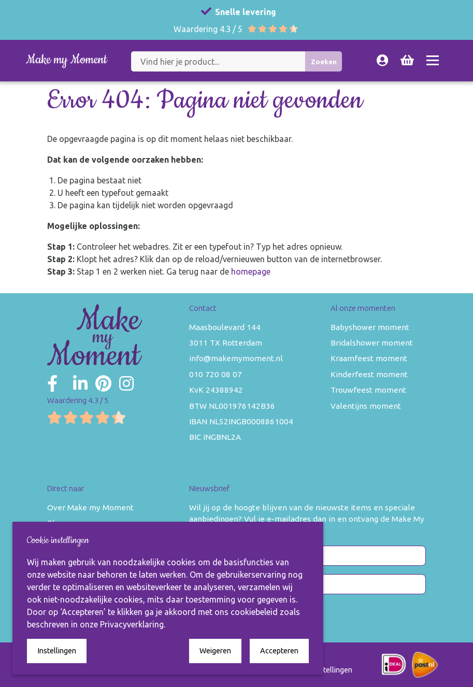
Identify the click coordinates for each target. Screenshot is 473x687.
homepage (250, 271)
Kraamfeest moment (369, 358)
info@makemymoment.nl (236, 358)
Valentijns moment (366, 406)
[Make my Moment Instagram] (126, 383)
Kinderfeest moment (369, 374)
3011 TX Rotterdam (225, 342)
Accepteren (279, 651)
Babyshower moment (370, 327)
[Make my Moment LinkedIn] (80, 383)
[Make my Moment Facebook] (52, 383)
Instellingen (56, 651)
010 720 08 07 (215, 374)
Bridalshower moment (372, 342)
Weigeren (215, 651)
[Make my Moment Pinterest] (103, 383)
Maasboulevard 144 (225, 327)
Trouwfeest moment (368, 389)
